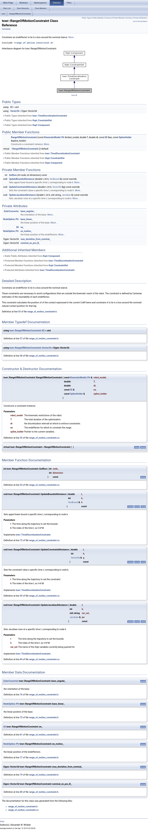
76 (21, 694)
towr (3, 14)
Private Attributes (140, 18)
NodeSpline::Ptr (11, 219)
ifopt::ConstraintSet (42, 120)
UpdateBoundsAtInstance (21, 179)
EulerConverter (11, 211)
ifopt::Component (41, 125)
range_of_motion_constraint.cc (44, 438)
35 (21, 438)
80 (21, 792)
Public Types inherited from (35, 115)
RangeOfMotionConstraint (20, 14)
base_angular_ (28, 211)
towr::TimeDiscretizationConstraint (49, 115)
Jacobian (66, 195)
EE (11, 107)
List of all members (140, 21)
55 (19, 311)
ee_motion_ (26, 231)
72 (21, 540)
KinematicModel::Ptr (54, 137)
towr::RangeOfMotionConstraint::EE (27, 330)
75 (21, 717)
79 (21, 774)
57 (21, 338)
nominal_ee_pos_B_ (30, 243)
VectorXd (56, 187)
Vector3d (14, 111)
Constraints (6, 29)
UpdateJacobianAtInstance (22, 195)
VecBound (54, 179)
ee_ (22, 227)
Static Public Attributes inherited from (31, 256)
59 (21, 596)
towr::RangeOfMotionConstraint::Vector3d (30, 347)
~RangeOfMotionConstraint (24, 148)
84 (21, 659)
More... (71, 37)
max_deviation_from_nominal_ (35, 239)
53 (21, 485)
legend (74, 95)
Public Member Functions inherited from (41, 153)
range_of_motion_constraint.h (33, 42)
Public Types (86, 18)
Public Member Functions (102, 18)
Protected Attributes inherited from (38, 270)
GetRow (13, 175)
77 (21, 757)
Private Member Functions (122, 18)
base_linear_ (27, 219)
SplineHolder (125, 137)
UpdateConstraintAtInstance (23, 187)
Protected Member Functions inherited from (43, 260)
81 (21, 734)
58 (21, 355)
